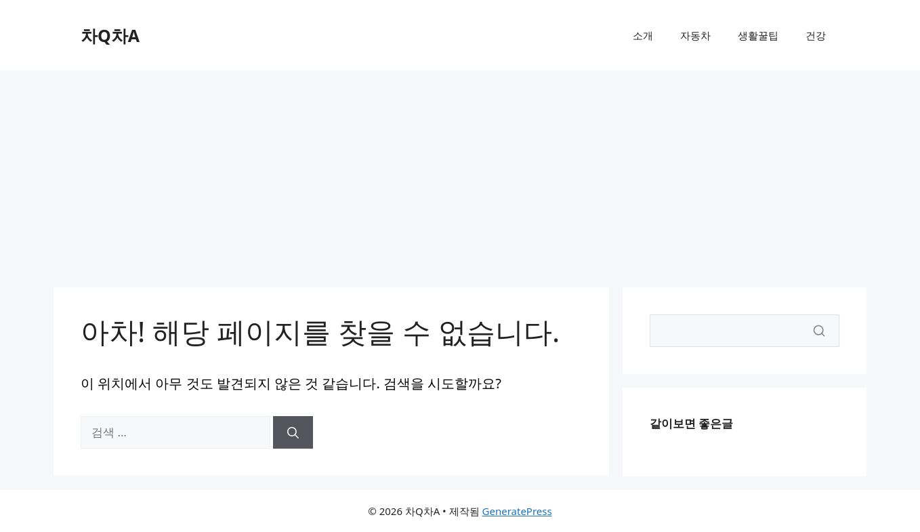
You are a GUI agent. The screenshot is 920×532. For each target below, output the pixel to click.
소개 (643, 35)
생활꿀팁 (758, 35)
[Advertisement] (460, 172)
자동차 (695, 35)
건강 (816, 35)
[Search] (744, 330)
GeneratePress (517, 511)
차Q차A (110, 35)
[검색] (293, 432)
